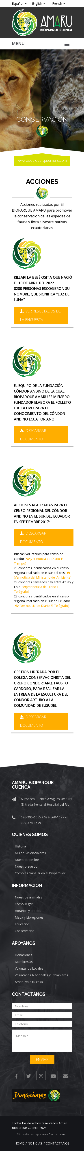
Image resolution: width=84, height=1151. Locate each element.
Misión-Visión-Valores (30, 853)
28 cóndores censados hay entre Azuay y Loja (43, 587)
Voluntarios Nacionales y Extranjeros (41, 975)
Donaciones (23, 955)
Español (19, 3)
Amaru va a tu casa (29, 982)
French (58, 3)
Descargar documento (33, 435)
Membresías (24, 962)
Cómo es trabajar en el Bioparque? (40, 873)
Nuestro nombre (27, 860)
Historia (20, 846)
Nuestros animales (28, 897)
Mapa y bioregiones (29, 917)
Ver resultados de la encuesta (40, 315)
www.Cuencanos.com (54, 1134)
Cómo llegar (23, 904)
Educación (22, 924)
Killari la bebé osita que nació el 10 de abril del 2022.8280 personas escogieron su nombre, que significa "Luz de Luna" (43, 288)
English (38, 3)
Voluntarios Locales (29, 968)
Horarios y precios (28, 911)
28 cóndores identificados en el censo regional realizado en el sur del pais (42, 573)
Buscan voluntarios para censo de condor (38, 558)
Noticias (35, 1143)
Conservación (24, 931)
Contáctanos (57, 1143)
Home (19, 1143)
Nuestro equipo (26, 866)
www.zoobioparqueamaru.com (42, 160)
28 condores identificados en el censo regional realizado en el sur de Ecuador (42, 601)
